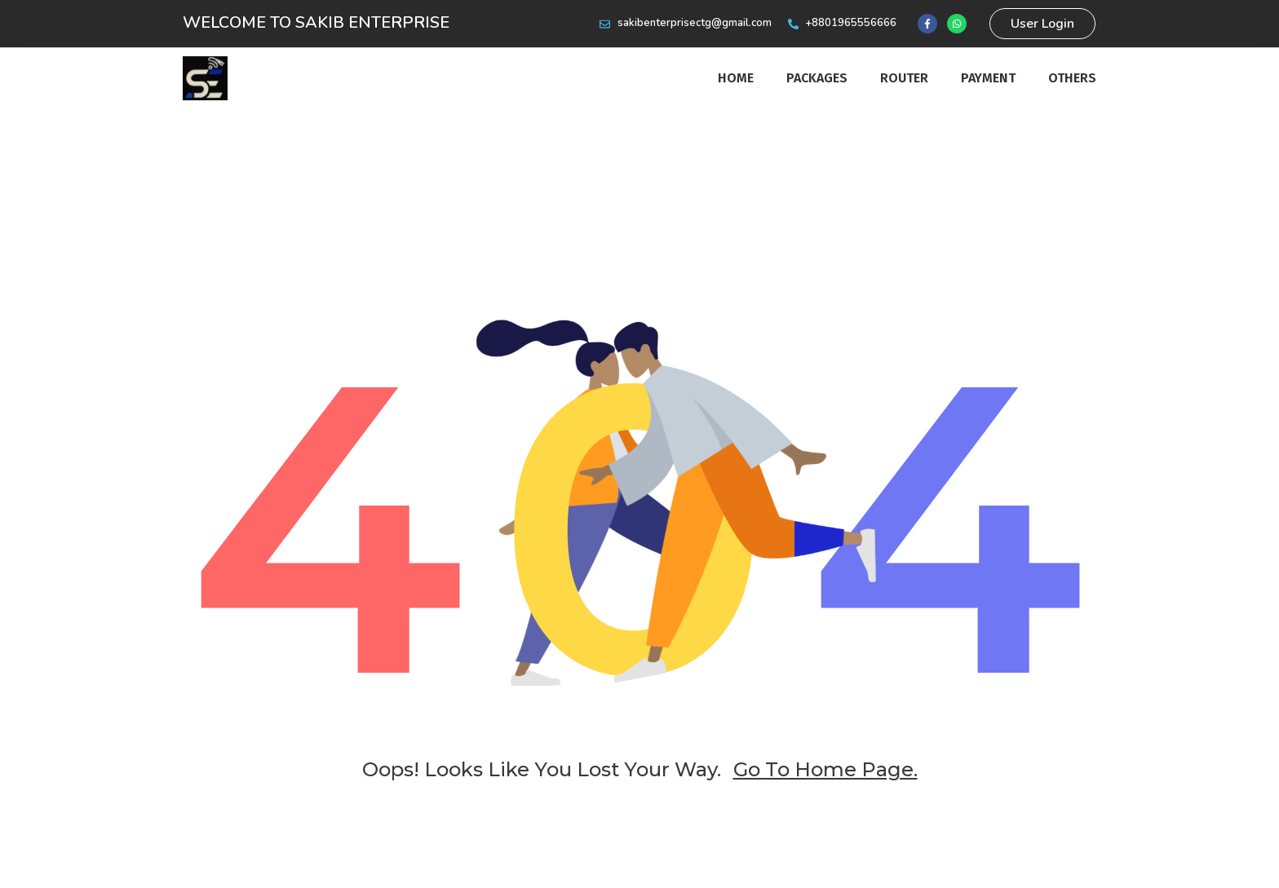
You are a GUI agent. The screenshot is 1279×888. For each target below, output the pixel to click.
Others (1072, 78)
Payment (988, 78)
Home (736, 78)
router (904, 78)
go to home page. (825, 769)
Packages (817, 78)
